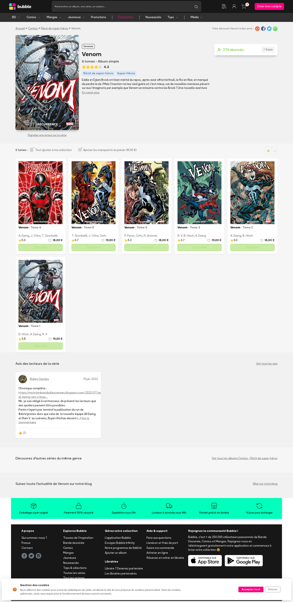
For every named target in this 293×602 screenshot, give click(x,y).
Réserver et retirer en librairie (165, 559)
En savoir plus (91, 93)
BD (16, 18)
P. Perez (129, 237)
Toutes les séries (74, 574)
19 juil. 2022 (91, 380)
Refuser (272, 589)
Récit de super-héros (54, 29)
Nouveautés (153, 18)
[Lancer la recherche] (196, 6)
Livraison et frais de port (162, 544)
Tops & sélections (75, 569)
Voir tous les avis (266, 364)
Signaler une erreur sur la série (47, 136)
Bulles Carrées (39, 380)
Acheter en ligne (157, 554)
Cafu (103, 237)
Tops (172, 18)
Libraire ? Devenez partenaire (124, 569)
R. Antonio (150, 237)
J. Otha (36, 237)
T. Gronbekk (50, 237)
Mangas (54, 18)
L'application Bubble (118, 539)
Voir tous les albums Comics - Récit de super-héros (244, 459)
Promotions (98, 18)
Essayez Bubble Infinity (120, 544)
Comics (33, 18)
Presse (25, 544)
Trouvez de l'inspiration (78, 539)
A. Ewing (23, 237)
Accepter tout (251, 589)
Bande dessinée (73, 544)
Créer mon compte (269, 7)
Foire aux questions (158, 539)
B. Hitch (189, 237)
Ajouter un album (116, 554)
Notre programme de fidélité (123, 549)
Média (197, 18)
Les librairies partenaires (121, 574)
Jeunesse (76, 18)
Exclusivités (125, 18)
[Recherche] (121, 7)
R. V (180, 237)
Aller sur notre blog (265, 484)
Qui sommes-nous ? (34, 539)
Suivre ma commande (160, 549)
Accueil (20, 29)
